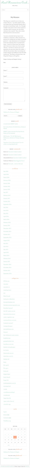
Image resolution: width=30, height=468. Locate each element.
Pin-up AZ (6, 365)
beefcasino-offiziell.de (8, 299)
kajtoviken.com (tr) (8, 356)
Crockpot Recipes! (7, 326)
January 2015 (6, 261)
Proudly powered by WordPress (7, 466)
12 (8, 437)
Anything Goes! (7, 290)
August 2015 (6, 240)
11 (5, 437)
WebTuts (27, 466)
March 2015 (6, 255)
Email (5, 76)
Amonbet (5, 284)
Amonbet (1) (6, 287)
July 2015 (5, 243)
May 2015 (5, 249)
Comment (5, 88)
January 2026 (6, 183)
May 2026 (5, 171)
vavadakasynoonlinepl (9, 392)
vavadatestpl (6, 395)
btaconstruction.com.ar (9, 314)
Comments (7, 418)
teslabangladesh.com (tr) (9, 383)
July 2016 (5, 207)
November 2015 (7, 231)
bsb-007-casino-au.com (9, 311)
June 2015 (5, 246)
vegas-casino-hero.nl (8, 401)
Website (5, 82)
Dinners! (5, 332)
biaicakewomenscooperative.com (11, 305)
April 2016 (6, 216)
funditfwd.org (6, 338)
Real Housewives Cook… (15, 2)
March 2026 (6, 177)
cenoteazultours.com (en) (9, 320)
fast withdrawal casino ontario (10, 335)
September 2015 (7, 237)
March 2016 (6, 219)
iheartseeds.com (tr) (8, 353)
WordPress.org (7, 421)
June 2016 (5, 210)
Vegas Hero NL (7, 398)
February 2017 (7, 195)
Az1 (4, 293)
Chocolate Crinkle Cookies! (15, 151)
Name (5, 70)
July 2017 (5, 192)
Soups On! (6, 380)
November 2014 (7, 267)
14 (14, 437)
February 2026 (7, 180)
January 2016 (6, 225)
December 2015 (7, 228)
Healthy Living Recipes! (9, 347)
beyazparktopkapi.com (9, 302)
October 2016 (6, 201)
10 (24, 434)
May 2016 (5, 213)
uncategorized (6, 386)
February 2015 (7, 258)
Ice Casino (6, 350)
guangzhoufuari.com (8, 341)
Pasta (4, 362)
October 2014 (6, 270)
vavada (5, 389)
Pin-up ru (5, 368)
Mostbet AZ (6, 359)
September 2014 (7, 273)
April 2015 (6, 252)
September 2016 (7, 204)
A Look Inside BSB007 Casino (10, 124)
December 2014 (7, 264)
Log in (5, 412)
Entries (6, 415)
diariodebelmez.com (8, 329)
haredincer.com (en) (8, 344)
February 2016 (7, 222)
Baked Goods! (6, 296)
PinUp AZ (5, 371)
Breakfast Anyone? (8, 308)
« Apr (8, 445)
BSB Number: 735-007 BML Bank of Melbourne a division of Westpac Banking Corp (13, 137)
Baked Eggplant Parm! (19, 160)
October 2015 (6, 234)
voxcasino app (6, 404)
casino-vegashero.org (8, 317)
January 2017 (6, 198)
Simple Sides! (6, 374)
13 (11, 437)
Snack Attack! (6, 377)
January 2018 (6, 189)
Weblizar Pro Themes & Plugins (11, 112)
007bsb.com (6, 281)
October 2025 (6, 186)
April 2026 (6, 174)
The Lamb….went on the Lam (15, 163)
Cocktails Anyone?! (8, 323)
